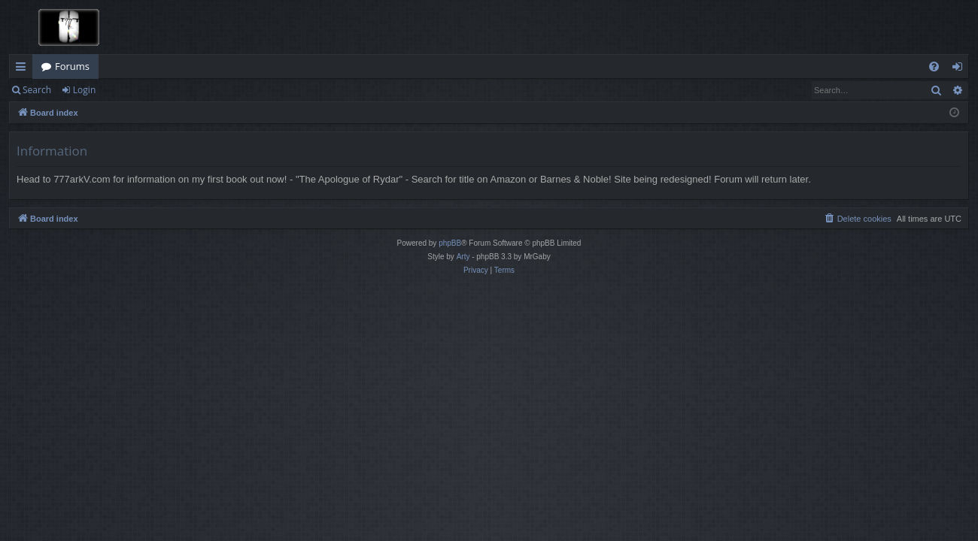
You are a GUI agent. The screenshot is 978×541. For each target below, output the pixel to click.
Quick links (23, 69)
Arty (463, 256)
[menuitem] (934, 66)
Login (84, 89)
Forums (72, 66)
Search (37, 89)
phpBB (450, 243)
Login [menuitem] (960, 69)
